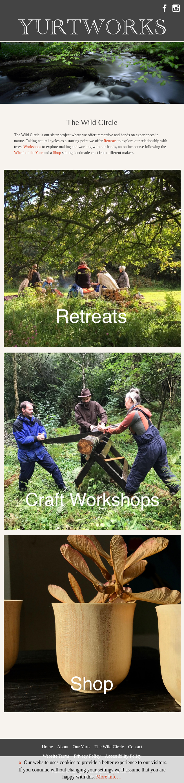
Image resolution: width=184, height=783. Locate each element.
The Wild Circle (109, 746)
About (62, 746)
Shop (57, 153)
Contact (135, 746)
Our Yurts (81, 746)
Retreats (110, 141)
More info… (108, 777)
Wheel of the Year (28, 153)
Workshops (32, 147)
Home (47, 746)
